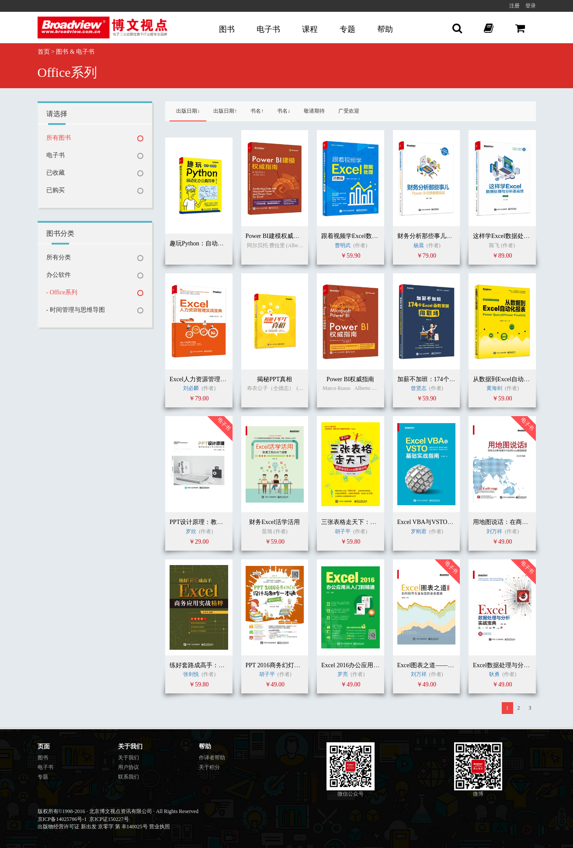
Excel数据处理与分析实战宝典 (513, 665)
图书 (227, 29)
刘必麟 (191, 388)
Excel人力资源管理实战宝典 (207, 379)
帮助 (385, 29)
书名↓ (283, 111)
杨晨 (418, 245)
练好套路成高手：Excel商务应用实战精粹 (225, 665)
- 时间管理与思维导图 (75, 310)
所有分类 (58, 257)
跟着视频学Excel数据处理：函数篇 (368, 236)
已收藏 (55, 172)
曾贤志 (419, 388)
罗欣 (191, 531)
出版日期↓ (188, 111)
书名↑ (257, 111)
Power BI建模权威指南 (276, 236)
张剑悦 (191, 674)
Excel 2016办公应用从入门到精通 (365, 665)
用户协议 (128, 767)
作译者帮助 (212, 758)
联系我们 (128, 777)
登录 (530, 6)
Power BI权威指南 (350, 379)
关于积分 (209, 767)
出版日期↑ (225, 111)
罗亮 (343, 674)
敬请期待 (314, 111)
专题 (347, 29)
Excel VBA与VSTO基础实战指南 (440, 522)
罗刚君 (419, 531)
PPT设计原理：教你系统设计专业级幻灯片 (227, 522)
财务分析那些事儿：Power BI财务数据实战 (454, 236)
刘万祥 (495, 531)
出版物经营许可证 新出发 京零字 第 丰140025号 (93, 827)
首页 (44, 51)
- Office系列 (62, 292)
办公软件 (58, 275)
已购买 (55, 190)
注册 (514, 6)
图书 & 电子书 (75, 51)
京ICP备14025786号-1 (62, 819)
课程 (310, 29)
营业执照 (159, 827)
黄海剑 (494, 388)
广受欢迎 (348, 111)
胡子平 (343, 531)
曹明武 (343, 245)
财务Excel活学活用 (274, 522)
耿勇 (494, 674)
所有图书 (58, 137)
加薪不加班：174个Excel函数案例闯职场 (451, 379)
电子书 (268, 29)
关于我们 (128, 758)
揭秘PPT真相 (274, 379)
